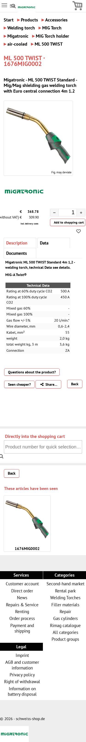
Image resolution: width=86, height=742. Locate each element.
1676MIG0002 (27, 548)
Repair (65, 611)
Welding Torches (65, 597)
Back (74, 384)
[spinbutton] (64, 213)
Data (44, 243)
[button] (81, 212)
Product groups (65, 639)
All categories (65, 632)
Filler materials (65, 604)
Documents (16, 253)
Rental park (65, 591)
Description (16, 243)
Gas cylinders (65, 618)
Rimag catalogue (65, 625)
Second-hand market (65, 583)
